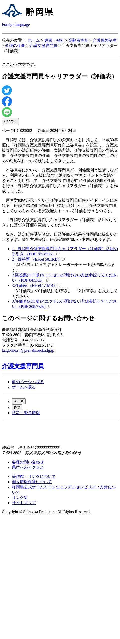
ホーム (34, 40)
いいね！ (10, 121)
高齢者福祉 (78, 40)
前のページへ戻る (28, 382)
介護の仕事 (15, 45)
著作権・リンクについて (34, 476)
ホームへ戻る (24, 387)
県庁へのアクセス (28, 467)
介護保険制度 (105, 40)
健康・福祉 (54, 40)
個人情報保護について (32, 482)
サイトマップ (24, 503)
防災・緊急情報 (26, 413)
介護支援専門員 (43, 45)
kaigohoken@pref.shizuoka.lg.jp (28, 350)
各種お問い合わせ (28, 462)
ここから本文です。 (20, 64)
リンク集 (20, 497)
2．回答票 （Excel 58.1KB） (38, 259)
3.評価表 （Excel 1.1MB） (36, 285)
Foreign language (16, 24)
